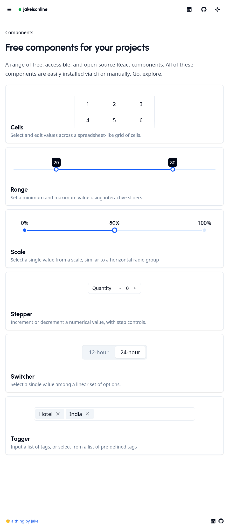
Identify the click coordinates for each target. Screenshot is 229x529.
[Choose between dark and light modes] (218, 9)
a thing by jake (25, 521)
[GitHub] (203, 9)
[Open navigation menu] (9, 9)
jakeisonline (35, 9)
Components (19, 32)
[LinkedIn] (189, 9)
